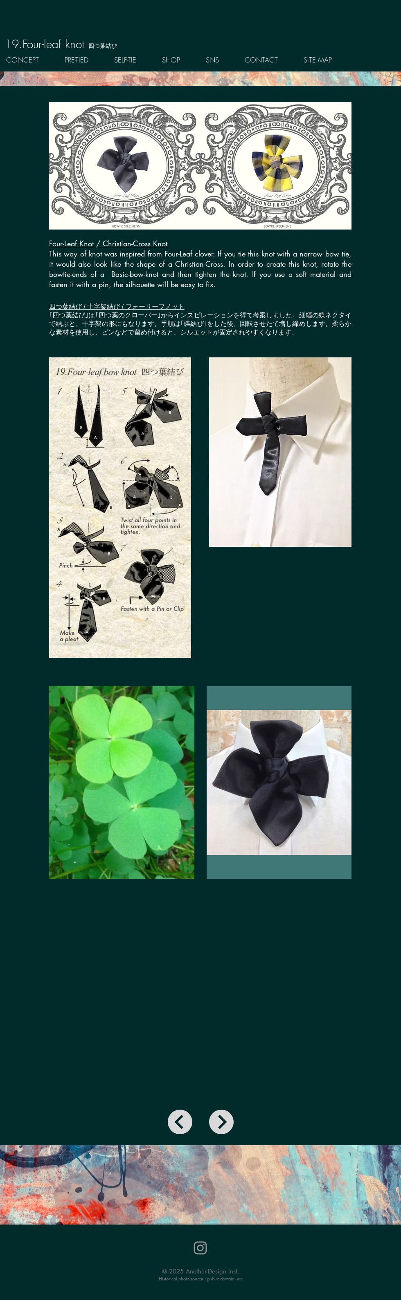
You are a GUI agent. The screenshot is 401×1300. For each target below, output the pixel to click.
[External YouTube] (200, 1001)
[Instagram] (200, 1248)
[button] (83, 59)
